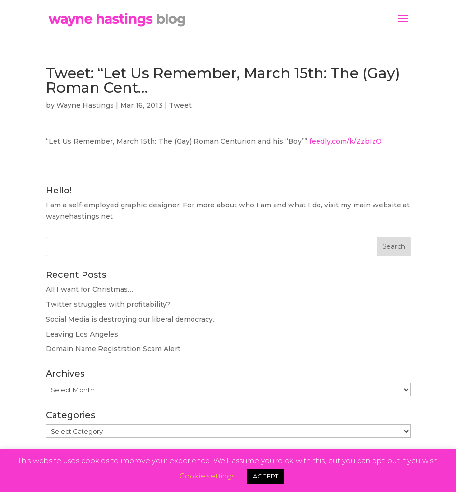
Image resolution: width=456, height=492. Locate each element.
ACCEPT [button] (265, 476)
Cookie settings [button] (207, 475)
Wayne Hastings (85, 105)
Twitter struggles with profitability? (108, 304)
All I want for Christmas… (89, 289)
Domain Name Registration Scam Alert (113, 348)
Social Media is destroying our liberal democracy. (130, 319)
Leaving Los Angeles (82, 334)
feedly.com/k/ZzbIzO (345, 141)
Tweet (180, 105)
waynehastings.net (79, 216)
